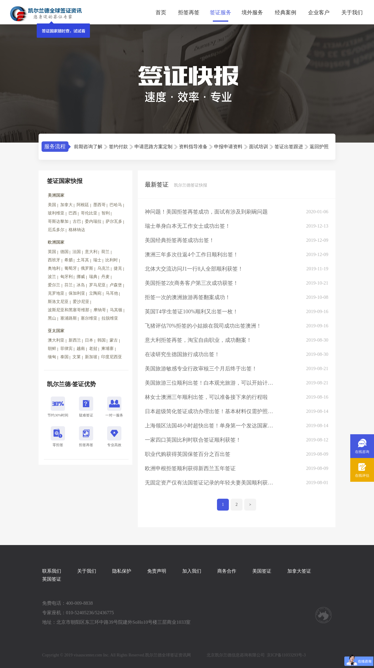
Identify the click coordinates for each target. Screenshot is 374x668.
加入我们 (191, 571)
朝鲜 (52, 348)
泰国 (64, 357)
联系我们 (51, 571)
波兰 (52, 276)
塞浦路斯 (68, 318)
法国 (76, 251)
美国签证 (261, 571)
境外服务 (252, 12)
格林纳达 (77, 230)
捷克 (118, 268)
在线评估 (362, 475)
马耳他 (112, 293)
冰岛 (81, 285)
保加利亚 (77, 293)
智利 (106, 213)
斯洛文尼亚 (58, 301)
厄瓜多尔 (56, 230)
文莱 (76, 357)
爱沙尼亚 (81, 301)
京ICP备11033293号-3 (286, 655)
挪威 (81, 276)
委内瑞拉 (93, 221)
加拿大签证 (299, 571)
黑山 (52, 318)
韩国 (101, 340)
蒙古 (114, 340)
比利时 (111, 260)
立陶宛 (95, 293)
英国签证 (51, 579)
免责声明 (156, 571)
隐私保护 (121, 571)
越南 (81, 348)
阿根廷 (83, 205)
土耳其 (83, 260)
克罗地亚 (56, 293)
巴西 (73, 213)
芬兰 (68, 285)
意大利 (91, 251)
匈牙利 (66, 276)
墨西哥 (99, 205)
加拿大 (66, 205)
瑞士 (97, 260)
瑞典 (93, 276)
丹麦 (105, 276)
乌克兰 (103, 268)
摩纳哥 (100, 310)
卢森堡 (116, 285)
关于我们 (352, 12)
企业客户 (318, 12)
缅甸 (52, 357)
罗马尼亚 (97, 285)
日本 (89, 340)
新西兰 (75, 340)
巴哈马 (116, 205)
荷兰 (105, 251)
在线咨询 (362, 452)
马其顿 (116, 310)
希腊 (68, 260)
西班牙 (54, 260)
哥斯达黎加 (58, 221)
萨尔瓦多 (114, 221)
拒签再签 (188, 12)
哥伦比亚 (89, 213)
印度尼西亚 (111, 357)
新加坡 (91, 357)
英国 (52, 251)
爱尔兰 (54, 285)
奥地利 (54, 268)
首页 (161, 12)
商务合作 (226, 571)
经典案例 (285, 12)
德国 (64, 251)
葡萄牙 (70, 268)
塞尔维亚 (89, 318)
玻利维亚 (56, 213)
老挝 (93, 348)
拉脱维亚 (110, 318)
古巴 (77, 221)
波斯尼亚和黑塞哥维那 (68, 310)
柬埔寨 (107, 348)
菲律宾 (66, 348)
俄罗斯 (87, 268)
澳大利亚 (56, 340)
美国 (52, 205)
